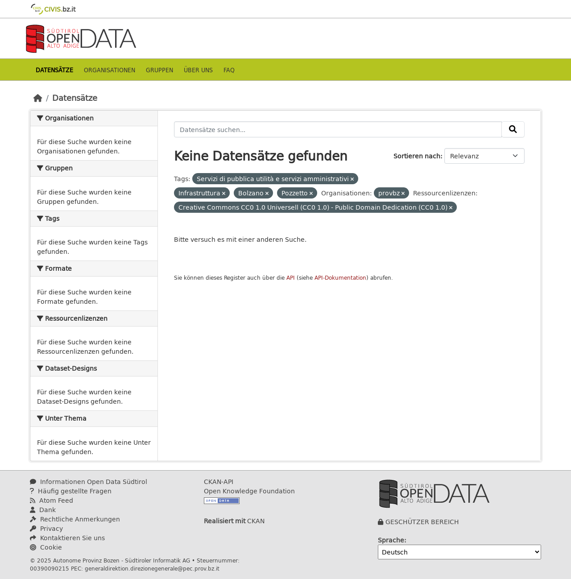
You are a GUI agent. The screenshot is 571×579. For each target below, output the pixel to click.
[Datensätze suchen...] (338, 129)
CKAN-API (218, 481)
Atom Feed (51, 500)
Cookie (46, 547)
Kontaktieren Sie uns (67, 537)
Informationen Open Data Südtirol (88, 481)
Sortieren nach (416, 156)
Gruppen (159, 69)
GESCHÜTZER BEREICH (422, 521)
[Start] (37, 97)
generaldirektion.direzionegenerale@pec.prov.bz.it (152, 568)
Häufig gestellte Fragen (71, 491)
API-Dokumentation (340, 277)
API (290, 277)
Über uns (198, 69)
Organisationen (109, 69)
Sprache (391, 540)
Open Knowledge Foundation (249, 491)
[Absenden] (513, 129)
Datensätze (54, 69)
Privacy (46, 528)
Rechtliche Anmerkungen (75, 519)
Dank (43, 509)
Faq (229, 69)
